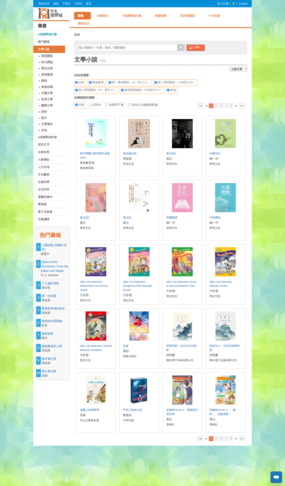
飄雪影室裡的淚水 (55, 311)
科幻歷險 (47, 62)
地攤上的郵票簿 (89, 409)
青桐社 (170, 424)
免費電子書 (115, 104)
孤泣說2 (85, 217)
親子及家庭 (45, 211)
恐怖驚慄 (47, 74)
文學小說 (44, 49)
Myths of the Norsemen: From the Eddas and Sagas (55, 268)
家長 (89, 3)
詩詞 (44, 111)
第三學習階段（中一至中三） (95, 90)
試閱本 (95, 104)
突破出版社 (130, 356)
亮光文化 (128, 163)
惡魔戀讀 (171, 217)
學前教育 (96, 82)
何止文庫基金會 (89, 420)
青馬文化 (171, 163)
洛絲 (125, 345)
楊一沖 (213, 158)
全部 (79, 82)
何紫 (83, 415)
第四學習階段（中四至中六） (141, 90)
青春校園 (47, 86)
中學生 (66, 3)
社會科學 (44, 181)
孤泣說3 (171, 153)
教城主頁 (44, 3)
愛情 (44, 80)
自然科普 (44, 152)
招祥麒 (170, 355)
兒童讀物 (44, 219)
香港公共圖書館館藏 (143, 104)
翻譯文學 (47, 105)
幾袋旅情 (55, 336)
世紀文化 (85, 300)
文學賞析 (47, 124)
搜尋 (197, 47)
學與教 (42, 204)
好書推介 (103, 15)
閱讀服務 (161, 15)
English (243, 3)
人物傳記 (44, 159)
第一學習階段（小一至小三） (129, 82)
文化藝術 (44, 174)
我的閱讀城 (187, 15)
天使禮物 (214, 217)
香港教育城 (87, 162)
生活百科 (44, 189)
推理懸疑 (47, 56)
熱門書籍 (44, 41)
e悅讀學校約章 (47, 137)
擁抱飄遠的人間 (55, 349)
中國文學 (47, 93)
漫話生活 (83, 23)
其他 (44, 130)
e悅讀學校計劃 (47, 34)
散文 (44, 117)
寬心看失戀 (55, 374)
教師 (56, 3)
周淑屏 (127, 158)
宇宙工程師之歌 (132, 409)
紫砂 (126, 351)
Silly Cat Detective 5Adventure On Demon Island (94, 286)
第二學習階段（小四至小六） (175, 82)
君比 (169, 419)
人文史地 (44, 167)
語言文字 (44, 144)
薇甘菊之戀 (55, 361)
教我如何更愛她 (55, 323)
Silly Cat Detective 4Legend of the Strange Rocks (137, 286)
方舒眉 (84, 295)
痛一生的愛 (55, 298)
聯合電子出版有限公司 (180, 360)
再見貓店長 (130, 153)
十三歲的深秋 (55, 286)
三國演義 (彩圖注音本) (55, 250)
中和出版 (128, 420)
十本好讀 (214, 15)
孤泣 (169, 158)
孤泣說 (127, 217)
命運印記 (214, 153)
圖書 (81, 15)
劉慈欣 (127, 415)
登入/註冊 (223, 3)
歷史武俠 (47, 68)
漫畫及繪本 (45, 196)
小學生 (78, 3)
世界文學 (47, 99)
